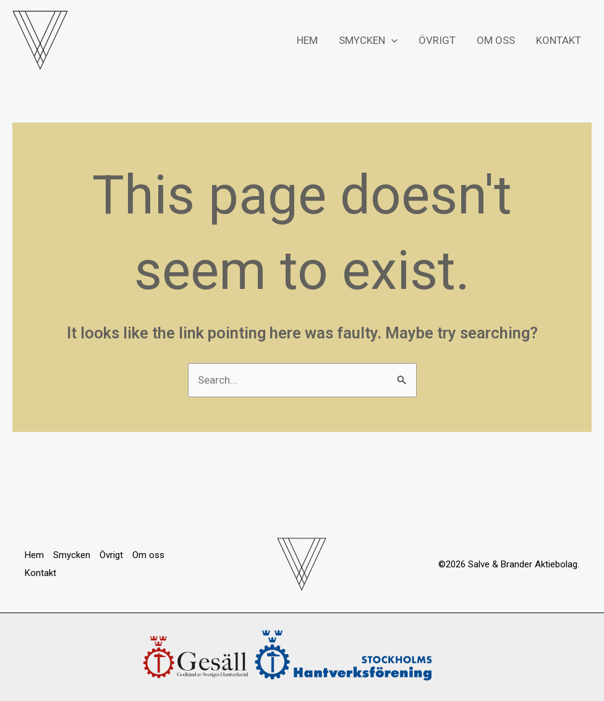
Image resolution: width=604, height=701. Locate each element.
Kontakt (558, 40)
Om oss (496, 40)
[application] (391, 40)
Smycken (368, 40)
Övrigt (437, 40)
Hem (307, 40)
